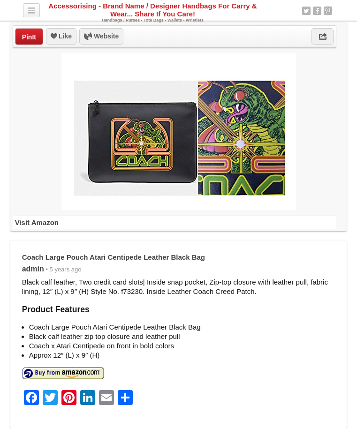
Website (101, 36)
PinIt (29, 37)
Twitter (306, 10)
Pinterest (328, 10)
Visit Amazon (37, 222)
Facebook (317, 10)
